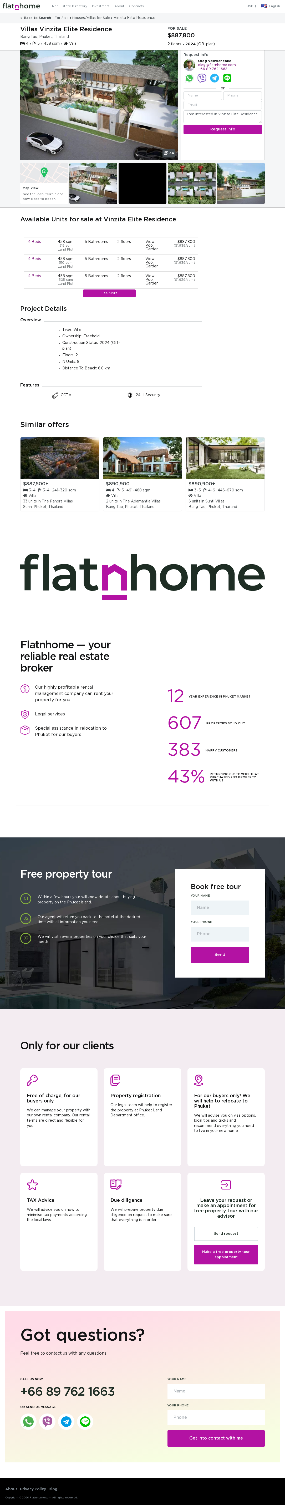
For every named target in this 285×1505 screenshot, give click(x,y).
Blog (53, 1489)
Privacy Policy (33, 1489)
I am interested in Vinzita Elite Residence (223, 116)
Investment (101, 6)
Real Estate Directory (69, 6)
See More (109, 293)
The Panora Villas (57, 501)
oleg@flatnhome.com (217, 65)
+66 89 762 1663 (212, 69)
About (119, 6)
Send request (226, 1233)
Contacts (136, 6)
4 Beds (34, 241)
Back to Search (36, 18)
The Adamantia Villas (142, 501)
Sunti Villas (215, 501)
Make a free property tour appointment (226, 1254)
